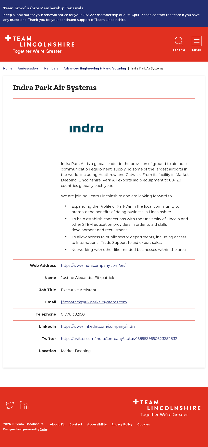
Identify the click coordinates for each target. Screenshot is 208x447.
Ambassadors (28, 68)
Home (7, 68)
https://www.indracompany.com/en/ (93, 265)
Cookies (143, 424)
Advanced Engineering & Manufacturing (95, 68)
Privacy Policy (122, 424)
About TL (57, 424)
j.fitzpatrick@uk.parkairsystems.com (94, 302)
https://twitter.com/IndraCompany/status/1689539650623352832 (119, 338)
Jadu (43, 429)
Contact (75, 424)
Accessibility (97, 424)
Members (51, 68)
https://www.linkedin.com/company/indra (98, 326)
